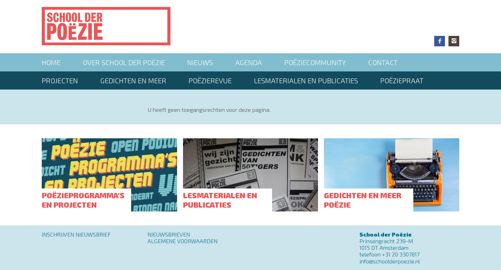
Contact (383, 62)
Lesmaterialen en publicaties (306, 80)
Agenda (248, 62)
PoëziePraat (401, 80)
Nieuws (200, 62)
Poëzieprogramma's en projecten (83, 200)
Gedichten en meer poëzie (362, 200)
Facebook (439, 41)
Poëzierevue (210, 80)
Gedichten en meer (133, 80)
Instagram (453, 41)
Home (51, 62)
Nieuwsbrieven (169, 234)
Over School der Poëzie (124, 62)
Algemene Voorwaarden (182, 241)
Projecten (60, 80)
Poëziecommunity (315, 62)
